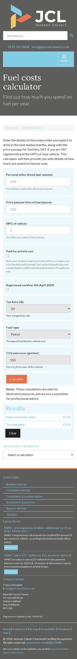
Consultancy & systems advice (24, 496)
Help (6, 632)
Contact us (19, 629)
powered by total (43, 642)
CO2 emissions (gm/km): (22, 353)
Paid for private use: (20, 251)
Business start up (16, 484)
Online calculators (32, 127)
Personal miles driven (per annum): (29, 174)
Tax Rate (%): (15, 302)
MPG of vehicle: (16, 223)
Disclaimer (63, 629)
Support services (16, 508)
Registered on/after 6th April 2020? (30, 285)
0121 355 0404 (18, 47)
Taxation (11, 514)
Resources (12, 127)
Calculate (16, 379)
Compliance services (18, 490)
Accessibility (47, 629)
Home (6, 629)
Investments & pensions (20, 502)
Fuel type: (13, 327)
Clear (13, 433)
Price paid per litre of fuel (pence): (29, 202)
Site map (33, 629)
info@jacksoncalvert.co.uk (50, 47)
